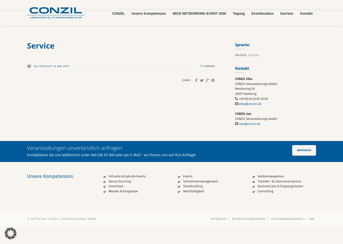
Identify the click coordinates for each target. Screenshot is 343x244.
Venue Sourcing (120, 198)
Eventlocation (262, 13)
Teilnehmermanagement (200, 198)
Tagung (239, 13)
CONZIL (118, 13)
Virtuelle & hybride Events (127, 193)
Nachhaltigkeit (193, 208)
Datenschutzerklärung (248, 236)
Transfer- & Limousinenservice (279, 198)
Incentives (116, 203)
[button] (10, 233)
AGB (311, 236)
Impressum (218, 236)
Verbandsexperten (271, 193)
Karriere (286, 13)
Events (187, 193)
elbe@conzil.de (250, 121)
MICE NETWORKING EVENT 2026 (199, 13)
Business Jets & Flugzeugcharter (280, 203)
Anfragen (304, 167)
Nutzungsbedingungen (287, 236)
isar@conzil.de (249, 141)
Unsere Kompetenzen (149, 13)
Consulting (265, 208)
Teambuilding (193, 203)
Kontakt (306, 13)
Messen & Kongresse (123, 208)
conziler (45, 83)
